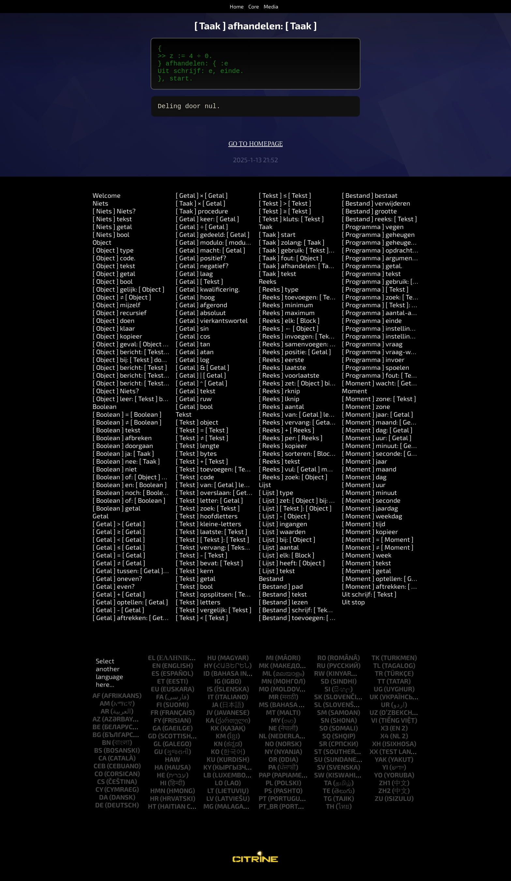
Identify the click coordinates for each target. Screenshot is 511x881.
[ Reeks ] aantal (281, 414)
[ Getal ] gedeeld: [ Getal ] (213, 242)
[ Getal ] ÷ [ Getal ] (202, 234)
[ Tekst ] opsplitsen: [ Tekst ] (217, 602)
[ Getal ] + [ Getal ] (119, 602)
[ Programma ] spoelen (375, 375)
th (330, 814)
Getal (101, 523)
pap (264, 783)
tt (381, 689)
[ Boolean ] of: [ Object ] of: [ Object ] (145, 484)
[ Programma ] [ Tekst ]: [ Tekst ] (388, 312)
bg (97, 742)
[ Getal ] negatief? (202, 273)
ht (152, 814)
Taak (265, 234)
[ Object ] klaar (114, 336)
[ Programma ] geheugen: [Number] (394, 250)
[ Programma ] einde (372, 328)
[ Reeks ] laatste (282, 375)
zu (379, 806)
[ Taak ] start (277, 242)
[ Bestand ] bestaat (370, 203)
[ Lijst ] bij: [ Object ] (287, 547)
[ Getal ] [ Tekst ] (199, 289)
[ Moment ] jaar (364, 469)
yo (378, 783)
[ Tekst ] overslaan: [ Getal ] (216, 500)
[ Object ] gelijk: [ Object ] (129, 297)
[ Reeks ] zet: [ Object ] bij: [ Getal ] (308, 391)
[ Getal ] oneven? (117, 586)
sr (323, 751)
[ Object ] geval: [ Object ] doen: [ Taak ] (149, 351)
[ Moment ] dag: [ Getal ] (377, 437)
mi (270, 665)
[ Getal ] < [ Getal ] (119, 547)
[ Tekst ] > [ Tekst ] (285, 211)
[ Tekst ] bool (194, 594)
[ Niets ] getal (112, 234)
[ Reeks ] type (279, 297)
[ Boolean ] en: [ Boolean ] (130, 492)
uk (374, 704)
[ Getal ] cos (193, 344)
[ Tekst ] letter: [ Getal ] (209, 508)
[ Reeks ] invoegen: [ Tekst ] (298, 344)
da (103, 805)
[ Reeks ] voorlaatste (289, 383)
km (221, 743)
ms (264, 712)
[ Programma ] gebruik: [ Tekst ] (387, 289)
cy (99, 797)
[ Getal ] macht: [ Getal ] (210, 258)
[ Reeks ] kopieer (283, 453)
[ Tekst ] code (195, 484)
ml (267, 681)
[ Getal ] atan (195, 359)
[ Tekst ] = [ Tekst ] (202, 437)
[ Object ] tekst (114, 273)
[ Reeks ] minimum (286, 312)
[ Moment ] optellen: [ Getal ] (384, 586)
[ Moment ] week (366, 563)
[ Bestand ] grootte (369, 219)
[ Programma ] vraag (372, 351)
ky (207, 775)
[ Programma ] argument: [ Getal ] (391, 265)
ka (210, 728)
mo (264, 696)
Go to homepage (255, 152)
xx (374, 759)
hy (208, 673)
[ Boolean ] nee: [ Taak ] (126, 469)
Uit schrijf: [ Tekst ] (369, 602)
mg (208, 814)
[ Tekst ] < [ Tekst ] (202, 625)
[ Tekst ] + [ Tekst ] (202, 469)
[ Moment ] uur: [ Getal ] (377, 445)
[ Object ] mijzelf (116, 312)
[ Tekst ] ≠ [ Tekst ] (202, 445)
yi (385, 775)
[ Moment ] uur (364, 492)
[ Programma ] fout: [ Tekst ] (383, 383)
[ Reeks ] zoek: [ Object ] (293, 484)
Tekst (184, 422)
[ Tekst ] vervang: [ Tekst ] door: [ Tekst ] (233, 555)
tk (376, 665)
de (99, 812)
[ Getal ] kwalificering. (208, 297)
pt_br (268, 814)
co (99, 781)
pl (269, 790)
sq (326, 743)
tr (379, 681)
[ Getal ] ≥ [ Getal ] (119, 539)
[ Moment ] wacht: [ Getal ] (381, 391)
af (96, 703)
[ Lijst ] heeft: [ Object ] (292, 570)
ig (217, 689)
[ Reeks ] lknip (279, 406)
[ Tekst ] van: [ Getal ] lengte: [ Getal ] (230, 492)
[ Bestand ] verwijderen (376, 211)
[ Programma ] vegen (373, 234)
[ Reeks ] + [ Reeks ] (286, 437)
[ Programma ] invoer (373, 367)
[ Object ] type (113, 258)
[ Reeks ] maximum (287, 320)
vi (374, 728)
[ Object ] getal (114, 281)
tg (328, 806)
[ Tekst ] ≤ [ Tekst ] (285, 203)
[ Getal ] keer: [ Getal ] (207, 226)
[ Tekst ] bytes (196, 461)
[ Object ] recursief (120, 320)
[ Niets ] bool (111, 242)
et (161, 689)
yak (381, 767)
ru (321, 673)
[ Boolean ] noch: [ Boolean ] (133, 500)
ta (328, 790)
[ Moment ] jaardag (370, 516)
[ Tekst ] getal (195, 586)
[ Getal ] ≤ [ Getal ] (119, 555)
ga (157, 736)
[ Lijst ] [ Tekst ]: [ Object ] (295, 516)
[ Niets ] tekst (112, 226)
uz (374, 720)
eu (155, 696)
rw (319, 681)
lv (210, 806)
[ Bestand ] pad (281, 594)
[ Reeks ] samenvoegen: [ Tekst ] (306, 351)
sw (319, 783)
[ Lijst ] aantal (279, 555)
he (161, 783)
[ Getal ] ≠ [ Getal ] (119, 570)
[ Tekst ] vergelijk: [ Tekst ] (214, 617)
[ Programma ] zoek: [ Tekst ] (383, 305)
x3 (384, 736)
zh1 (384, 790)
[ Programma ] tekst (371, 281)
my (275, 728)
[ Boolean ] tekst (116, 437)
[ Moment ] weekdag (372, 523)
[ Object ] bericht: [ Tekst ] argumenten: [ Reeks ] (163, 359)
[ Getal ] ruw (194, 406)
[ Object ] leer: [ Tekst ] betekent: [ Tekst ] (152, 406)
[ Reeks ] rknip (279, 398)
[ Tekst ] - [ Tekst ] (201, 563)
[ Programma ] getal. (372, 273)
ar (105, 719)
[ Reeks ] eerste (281, 367)
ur (385, 712)
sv (321, 775)
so (323, 736)
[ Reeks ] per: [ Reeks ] (291, 445)
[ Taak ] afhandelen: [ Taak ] (299, 273)
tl (377, 673)
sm (322, 720)
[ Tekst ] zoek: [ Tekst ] (208, 516)
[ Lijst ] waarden (282, 539)
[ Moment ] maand (369, 477)
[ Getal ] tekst (195, 398)
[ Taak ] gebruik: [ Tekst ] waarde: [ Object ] (320, 258)
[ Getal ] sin (192, 336)
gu (158, 759)
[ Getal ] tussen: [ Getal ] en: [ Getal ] (145, 578)
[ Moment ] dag (364, 484)
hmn (157, 798)
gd (152, 743)
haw (172, 767)
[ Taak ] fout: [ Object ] (290, 265)
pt (263, 806)
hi (163, 790)
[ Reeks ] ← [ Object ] (289, 336)
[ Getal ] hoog (195, 305)
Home (237, 6)
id (206, 681)
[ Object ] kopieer (117, 344)
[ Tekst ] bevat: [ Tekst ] (209, 570)
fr (154, 720)
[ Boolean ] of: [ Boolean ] (129, 508)
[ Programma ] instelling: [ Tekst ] (391, 336)
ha (158, 775)
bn (106, 750)
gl (157, 751)
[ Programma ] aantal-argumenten (393, 320)
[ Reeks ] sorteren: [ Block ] (298, 461)
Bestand (271, 586)
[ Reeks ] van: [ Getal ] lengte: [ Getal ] (314, 422)
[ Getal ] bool (194, 414)
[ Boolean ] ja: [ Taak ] (123, 461)
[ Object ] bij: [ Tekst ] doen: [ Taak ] (143, 367)
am (105, 711)
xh (376, 751)
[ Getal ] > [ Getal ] (119, 531)
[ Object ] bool (113, 289)
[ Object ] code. (114, 265)
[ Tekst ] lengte (197, 453)
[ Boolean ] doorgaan (123, 453)
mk (264, 673)
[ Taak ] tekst (277, 281)
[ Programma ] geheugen (378, 242)
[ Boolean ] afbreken (122, 445)
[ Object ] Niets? (116, 398)
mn (266, 689)
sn (325, 728)
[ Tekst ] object (197, 430)
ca (102, 766)
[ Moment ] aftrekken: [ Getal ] (386, 594)
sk (318, 704)
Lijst (265, 492)
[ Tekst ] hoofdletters (207, 523)
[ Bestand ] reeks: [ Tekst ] (379, 226)
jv (209, 720)
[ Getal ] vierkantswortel (212, 328)
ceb (100, 773)
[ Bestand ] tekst (283, 602)
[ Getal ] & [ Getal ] (202, 375)
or (273, 767)
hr (154, 806)
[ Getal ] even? (114, 594)
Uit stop (353, 610)
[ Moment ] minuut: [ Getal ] (382, 453)
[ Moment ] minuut (369, 500)
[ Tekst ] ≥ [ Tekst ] (285, 219)
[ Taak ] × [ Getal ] (201, 211)
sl (318, 712)
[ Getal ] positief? (201, 265)
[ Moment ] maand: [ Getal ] (382, 430)
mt (271, 720)
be (97, 734)
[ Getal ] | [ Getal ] (201, 383)
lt (210, 798)
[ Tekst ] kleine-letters (208, 531)
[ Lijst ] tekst (277, 578)
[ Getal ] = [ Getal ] (119, 563)
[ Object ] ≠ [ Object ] (122, 305)
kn (218, 751)
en (156, 673)
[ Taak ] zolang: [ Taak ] (292, 250)
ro (321, 665)
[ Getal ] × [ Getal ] (202, 203)
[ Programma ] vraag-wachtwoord (392, 359)
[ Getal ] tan (193, 351)
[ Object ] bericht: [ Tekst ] (130, 375)
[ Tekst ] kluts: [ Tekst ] (291, 226)
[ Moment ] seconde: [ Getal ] (384, 461)
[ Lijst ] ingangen (283, 531)
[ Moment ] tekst (366, 570)
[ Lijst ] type (276, 500)
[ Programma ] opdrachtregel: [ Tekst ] (398, 258)
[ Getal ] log (192, 367)
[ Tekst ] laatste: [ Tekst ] (211, 539)
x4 (384, 743)
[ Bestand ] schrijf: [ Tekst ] (298, 617)
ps (268, 798)
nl (263, 743)
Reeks (267, 289)
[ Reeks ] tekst (279, 469)
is (210, 696)
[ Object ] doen (114, 328)
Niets (100, 211)
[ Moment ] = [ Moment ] (378, 547)
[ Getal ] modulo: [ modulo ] (215, 250)
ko (215, 759)
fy (157, 728)
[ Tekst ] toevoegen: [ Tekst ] (217, 477)
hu (211, 665)
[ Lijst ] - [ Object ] (284, 523)
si (327, 696)
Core (253, 6)
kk (215, 736)
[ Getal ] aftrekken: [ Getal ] (132, 625)
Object (102, 250)
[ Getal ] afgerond (201, 312)
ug (378, 696)
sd (325, 689)
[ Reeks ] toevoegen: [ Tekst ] (301, 305)
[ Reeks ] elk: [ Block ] (289, 328)
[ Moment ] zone (366, 414)
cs (101, 789)
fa (160, 704)
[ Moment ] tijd (363, 531)
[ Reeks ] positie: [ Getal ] (295, 359)
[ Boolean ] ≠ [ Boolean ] (127, 430)
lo (219, 790)
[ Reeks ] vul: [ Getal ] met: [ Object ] (310, 477)
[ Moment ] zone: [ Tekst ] (379, 406)
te (326, 798)
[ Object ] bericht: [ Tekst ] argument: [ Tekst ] (158, 383)
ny (269, 759)
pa (272, 775)
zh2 (384, 798)
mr (274, 704)
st (318, 759)
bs (98, 758)
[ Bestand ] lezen (283, 610)
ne (273, 736)
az (97, 726)
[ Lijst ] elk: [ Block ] (286, 563)
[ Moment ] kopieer (370, 539)
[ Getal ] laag (194, 281)
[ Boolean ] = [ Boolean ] (127, 422)
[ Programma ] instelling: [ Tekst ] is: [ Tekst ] (407, 344)
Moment (354, 398)
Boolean (105, 414)
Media (271, 6)
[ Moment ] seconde (371, 508)
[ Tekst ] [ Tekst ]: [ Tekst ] (212, 547)
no (269, 751)
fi (159, 712)
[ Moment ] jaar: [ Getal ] (377, 422)
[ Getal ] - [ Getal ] (118, 617)
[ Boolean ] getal (116, 516)
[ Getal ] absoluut (201, 320)
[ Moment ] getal (366, 578)
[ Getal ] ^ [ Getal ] (201, 391)
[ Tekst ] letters (198, 610)
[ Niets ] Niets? (114, 219)
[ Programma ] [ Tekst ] (375, 297)
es (155, 681)
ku (211, 767)
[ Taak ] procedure (202, 219)
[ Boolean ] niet (115, 477)
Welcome (107, 203)
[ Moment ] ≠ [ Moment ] (378, 555)
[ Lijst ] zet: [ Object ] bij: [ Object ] (307, 508)
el (151, 665)
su (318, 767)
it (211, 704)
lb (207, 783)
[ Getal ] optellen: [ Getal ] (130, 610)
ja (215, 712)
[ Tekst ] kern (194, 578)
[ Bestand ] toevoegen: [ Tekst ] (304, 625)
